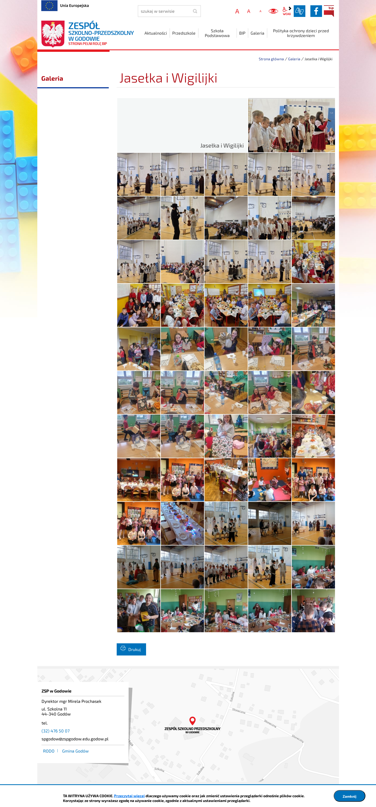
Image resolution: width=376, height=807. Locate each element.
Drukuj (134, 649)
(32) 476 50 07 (56, 730)
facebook (316, 11)
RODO (49, 750)
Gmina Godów (75, 750)
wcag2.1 (287, 11)
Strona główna (271, 59)
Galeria (294, 59)
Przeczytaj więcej (129, 796)
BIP (329, 11)
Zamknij (349, 796)
